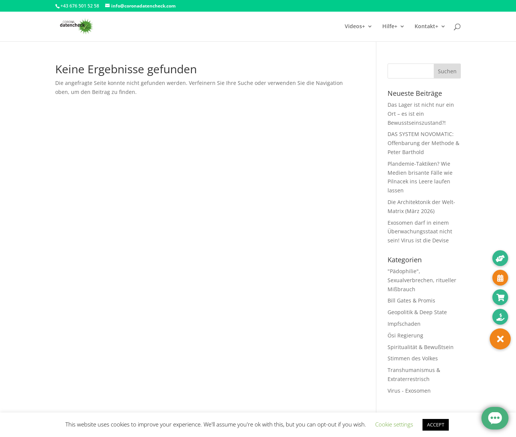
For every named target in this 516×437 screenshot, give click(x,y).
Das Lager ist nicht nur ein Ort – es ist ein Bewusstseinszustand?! (421, 113)
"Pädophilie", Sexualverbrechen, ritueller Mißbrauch (422, 280)
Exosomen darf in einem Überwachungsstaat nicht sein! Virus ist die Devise (420, 231)
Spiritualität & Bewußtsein (421, 347)
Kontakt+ (426, 27)
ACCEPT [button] (435, 424)
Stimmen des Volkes (413, 358)
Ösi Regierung (405, 335)
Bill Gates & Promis (411, 300)
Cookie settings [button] (394, 424)
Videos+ (355, 27)
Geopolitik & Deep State (417, 312)
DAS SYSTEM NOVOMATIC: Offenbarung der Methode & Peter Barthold (423, 143)
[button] (500, 338)
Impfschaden (404, 323)
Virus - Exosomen (409, 390)
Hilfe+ (389, 27)
